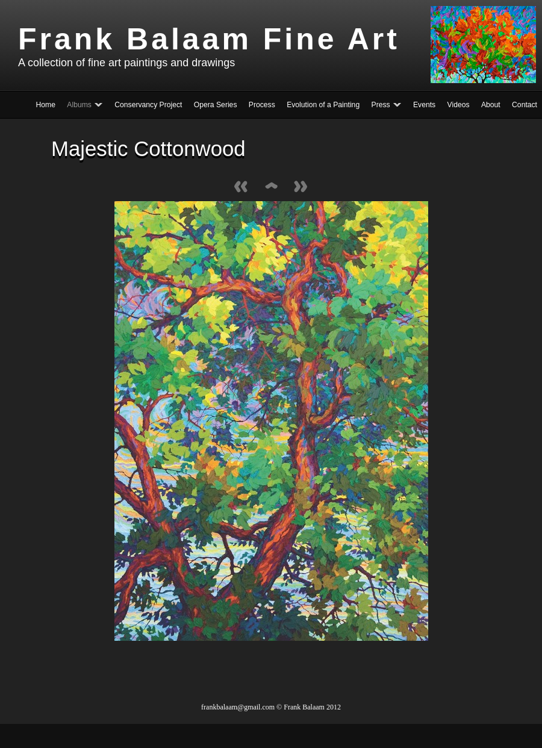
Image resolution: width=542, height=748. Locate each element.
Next (301, 187)
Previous (241, 187)
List (271, 187)
